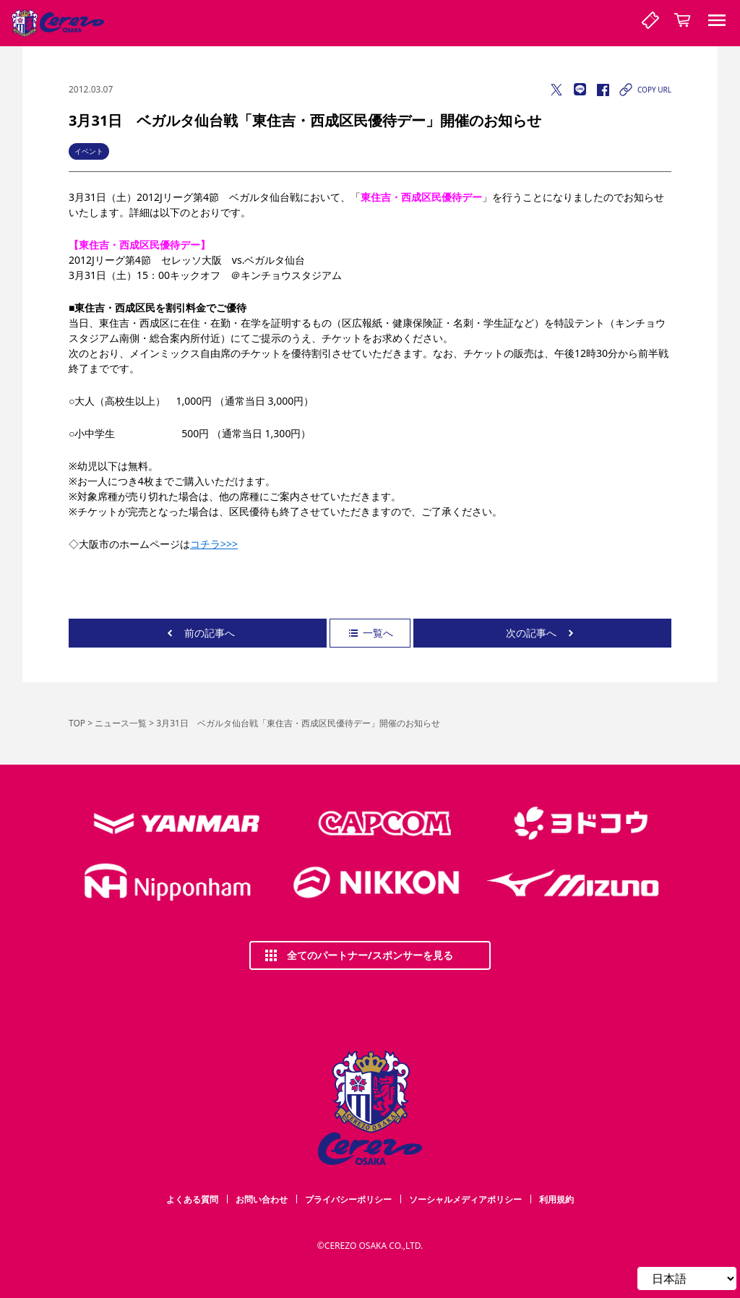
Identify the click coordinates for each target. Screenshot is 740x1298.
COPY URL (644, 89)
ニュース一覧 (121, 723)
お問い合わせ (262, 1199)
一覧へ (370, 633)
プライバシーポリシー (348, 1199)
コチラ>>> (214, 544)
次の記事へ (543, 633)
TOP (77, 723)
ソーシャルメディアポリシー (465, 1199)
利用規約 (556, 1199)
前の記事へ (198, 633)
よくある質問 (192, 1199)
